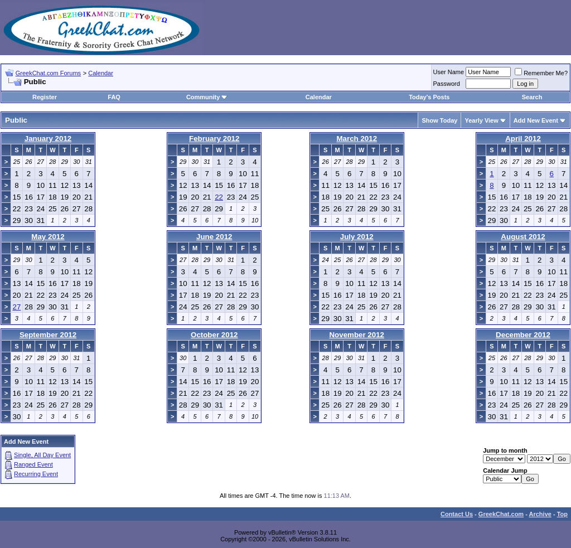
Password (446, 83)
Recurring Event (36, 474)
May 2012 (47, 236)
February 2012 (214, 138)
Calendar (100, 73)
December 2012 (523, 335)
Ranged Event (33, 464)
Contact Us (457, 514)
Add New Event (536, 120)
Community (207, 97)
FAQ (114, 97)
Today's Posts (429, 97)
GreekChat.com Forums (48, 73)
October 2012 (214, 335)
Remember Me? (541, 73)
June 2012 (214, 236)
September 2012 (48, 335)
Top (562, 514)
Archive (540, 514)
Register (44, 97)
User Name (448, 72)
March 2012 (356, 138)
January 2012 (48, 138)
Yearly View (481, 120)
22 (219, 197)
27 (17, 307)
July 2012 (357, 236)
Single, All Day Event (42, 455)
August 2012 (523, 236)
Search (532, 97)
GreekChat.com (501, 514)
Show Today (439, 120)
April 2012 (523, 138)
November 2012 (356, 335)
